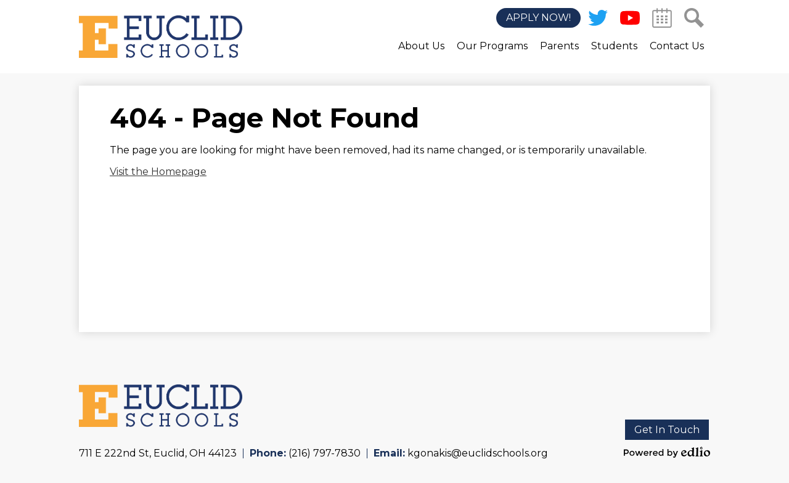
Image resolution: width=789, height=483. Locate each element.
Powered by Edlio (667, 452)
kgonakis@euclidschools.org (477, 453)
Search (694, 20)
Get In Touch (667, 430)
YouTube (630, 20)
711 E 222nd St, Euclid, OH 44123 (158, 453)
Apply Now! (538, 18)
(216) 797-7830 (324, 453)
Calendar (662, 20)
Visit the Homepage (158, 171)
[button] (421, 54)
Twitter (598, 20)
